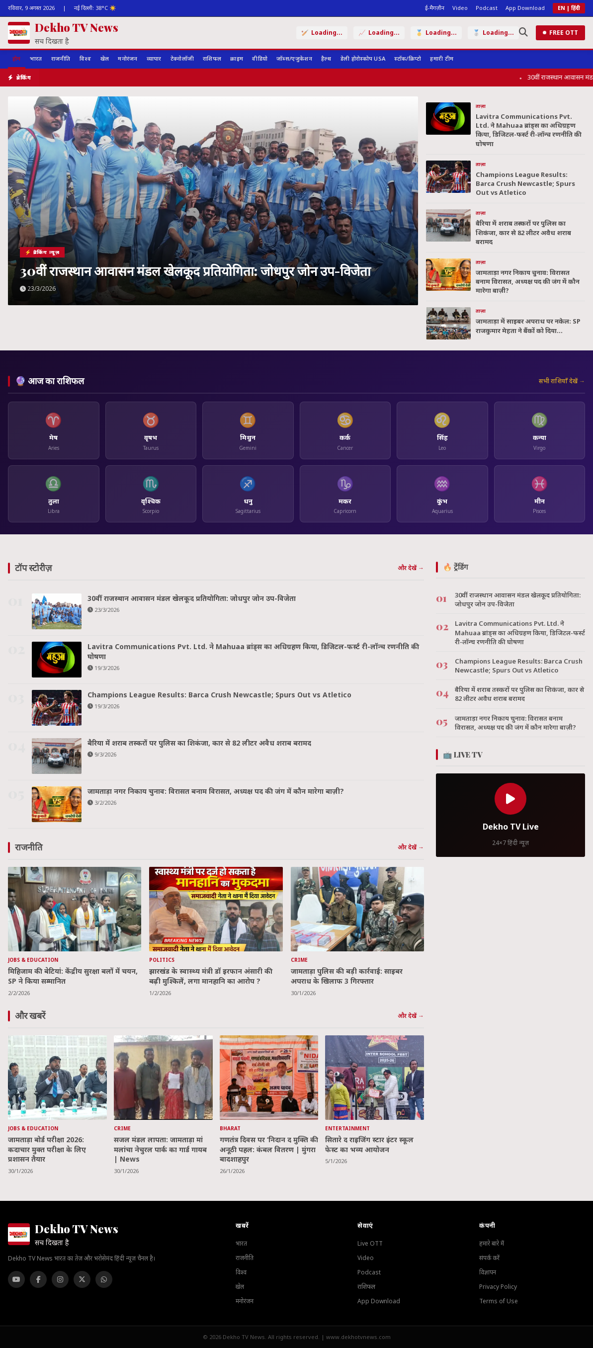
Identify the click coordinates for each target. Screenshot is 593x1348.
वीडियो (259, 58)
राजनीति (61, 58)
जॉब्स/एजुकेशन (294, 58)
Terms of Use (498, 1301)
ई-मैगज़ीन (434, 7)
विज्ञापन (487, 1272)
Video (460, 7)
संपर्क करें (489, 1258)
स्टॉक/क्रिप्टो (407, 58)
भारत (36, 58)
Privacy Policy (498, 1286)
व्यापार (154, 58)
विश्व (85, 58)
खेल (104, 58)
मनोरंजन (128, 58)
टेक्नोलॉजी (182, 58)
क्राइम (236, 58)
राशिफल (212, 58)
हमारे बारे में (491, 1243)
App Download (525, 7)
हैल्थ (326, 58)
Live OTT (370, 1243)
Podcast (487, 7)
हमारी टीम (441, 58)
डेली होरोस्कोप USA (363, 58)
